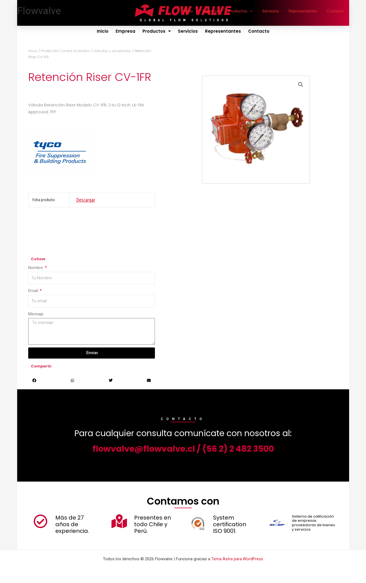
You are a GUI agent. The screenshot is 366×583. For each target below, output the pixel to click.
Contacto (336, 11)
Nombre (36, 267)
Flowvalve (39, 11)
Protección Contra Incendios (65, 50)
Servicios (274, 11)
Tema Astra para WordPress (237, 558)
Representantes (305, 11)
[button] (301, 85)
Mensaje (35, 313)
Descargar (85, 200)
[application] (255, 11)
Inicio (196, 11)
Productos (245, 11)
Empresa (217, 11)
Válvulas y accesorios (112, 50)
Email (33, 290)
